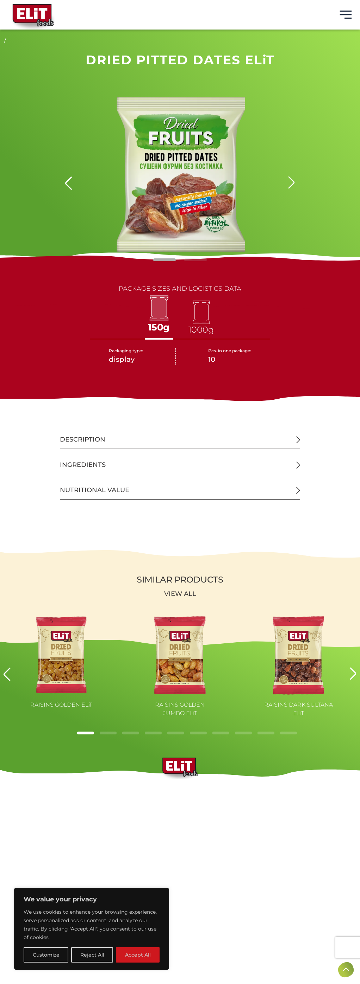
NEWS (180, 824)
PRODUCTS (180, 812)
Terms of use (180, 891)
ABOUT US (180, 801)
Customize (46, 955)
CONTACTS (180, 835)
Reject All (92, 955)
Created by (180, 930)
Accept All (138, 955)
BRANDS (180, 790)
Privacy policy (180, 901)
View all (180, 594)
